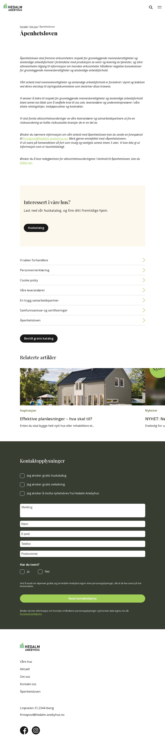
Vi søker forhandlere (34, 260)
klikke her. (26, 163)
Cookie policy (29, 280)
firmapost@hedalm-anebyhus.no (45, 139)
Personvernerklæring (34, 270)
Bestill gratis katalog (38, 338)
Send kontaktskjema (82, 598)
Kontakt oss (28, 684)
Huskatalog (36, 228)
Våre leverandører (32, 290)
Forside (24, 26)
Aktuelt (25, 669)
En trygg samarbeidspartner (39, 300)
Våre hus (26, 662)
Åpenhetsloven (30, 320)
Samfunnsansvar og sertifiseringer (44, 310)
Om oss (34, 26)
